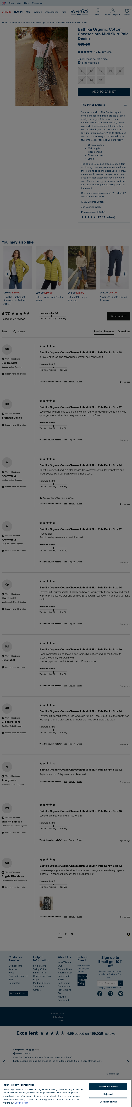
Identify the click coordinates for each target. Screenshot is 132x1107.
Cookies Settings (108, 1101)
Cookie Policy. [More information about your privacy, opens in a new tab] (21, 1102)
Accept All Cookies (108, 1086)
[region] (65, 1093)
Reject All (108, 1094)
